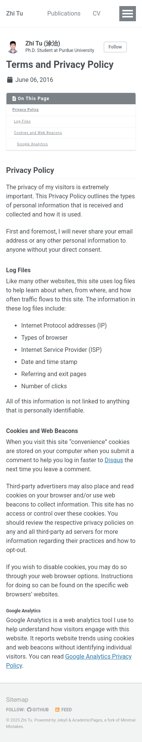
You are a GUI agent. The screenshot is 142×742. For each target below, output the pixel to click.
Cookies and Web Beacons (38, 133)
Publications (64, 13)
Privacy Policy (25, 109)
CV (97, 13)
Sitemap (17, 699)
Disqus (114, 460)
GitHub (38, 709)
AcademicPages (87, 720)
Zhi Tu (14, 13)
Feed (63, 709)
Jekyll (62, 720)
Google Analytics (32, 144)
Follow (115, 47)
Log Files (22, 121)
